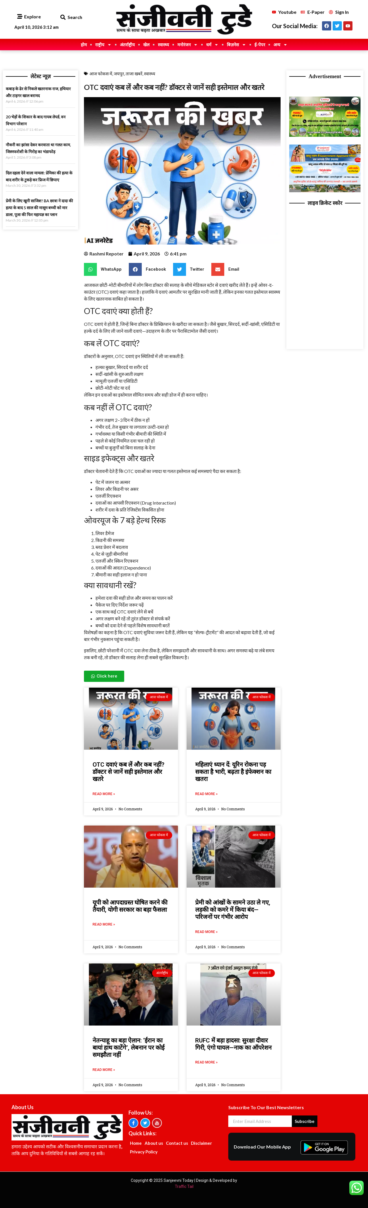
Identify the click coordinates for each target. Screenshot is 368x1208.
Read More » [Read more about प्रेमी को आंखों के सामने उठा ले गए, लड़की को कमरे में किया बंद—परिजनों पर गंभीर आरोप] (206, 932)
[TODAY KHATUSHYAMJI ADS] (325, 190)
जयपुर (119, 73)
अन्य (280, 45)
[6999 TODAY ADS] (325, 135)
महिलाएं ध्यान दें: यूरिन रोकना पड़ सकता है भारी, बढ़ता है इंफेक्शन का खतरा (233, 771)
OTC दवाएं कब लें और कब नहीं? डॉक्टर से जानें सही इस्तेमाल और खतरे (128, 771)
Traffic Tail (184, 1186)
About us (154, 1143)
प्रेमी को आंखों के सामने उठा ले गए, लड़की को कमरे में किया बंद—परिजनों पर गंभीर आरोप (232, 909)
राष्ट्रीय (103, 45)
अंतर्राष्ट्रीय (127, 44)
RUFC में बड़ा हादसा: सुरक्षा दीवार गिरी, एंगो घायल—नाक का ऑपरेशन (233, 1044)
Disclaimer (201, 1143)
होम (84, 44)
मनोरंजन (187, 45)
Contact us (177, 1143)
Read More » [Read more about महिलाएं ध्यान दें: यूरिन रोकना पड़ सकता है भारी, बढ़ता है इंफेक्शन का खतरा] (206, 794)
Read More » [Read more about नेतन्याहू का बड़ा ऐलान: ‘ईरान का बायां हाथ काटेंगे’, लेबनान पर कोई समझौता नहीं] (104, 1070)
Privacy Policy (144, 1151)
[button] (63, 17)
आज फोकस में (100, 73)
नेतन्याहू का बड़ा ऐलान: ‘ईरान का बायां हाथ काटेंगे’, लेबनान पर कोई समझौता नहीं (128, 1047)
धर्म (212, 45)
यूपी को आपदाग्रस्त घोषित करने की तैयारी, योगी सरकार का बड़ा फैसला (130, 906)
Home (136, 1143)
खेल (146, 44)
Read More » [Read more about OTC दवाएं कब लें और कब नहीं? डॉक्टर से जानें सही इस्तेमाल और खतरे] (104, 794)
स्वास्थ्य (163, 44)
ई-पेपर (259, 44)
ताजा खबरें (134, 73)
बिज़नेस (236, 45)
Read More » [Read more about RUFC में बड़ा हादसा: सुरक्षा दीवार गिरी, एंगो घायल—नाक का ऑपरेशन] (206, 1062)
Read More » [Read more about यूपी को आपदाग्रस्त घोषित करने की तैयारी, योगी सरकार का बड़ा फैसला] (104, 924)
